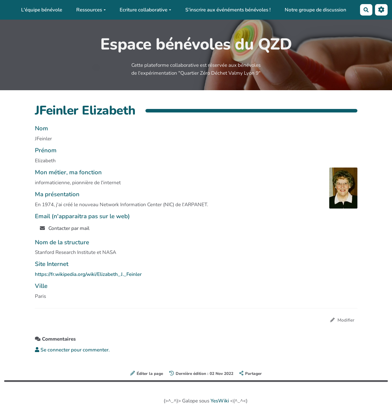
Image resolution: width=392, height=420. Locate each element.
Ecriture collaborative (145, 9)
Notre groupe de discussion (315, 9)
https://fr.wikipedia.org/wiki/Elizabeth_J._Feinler (88, 274)
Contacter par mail (65, 228)
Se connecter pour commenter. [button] (72, 349)
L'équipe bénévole (41, 9)
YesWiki (220, 400)
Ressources (91, 9)
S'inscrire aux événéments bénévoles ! (228, 9)
